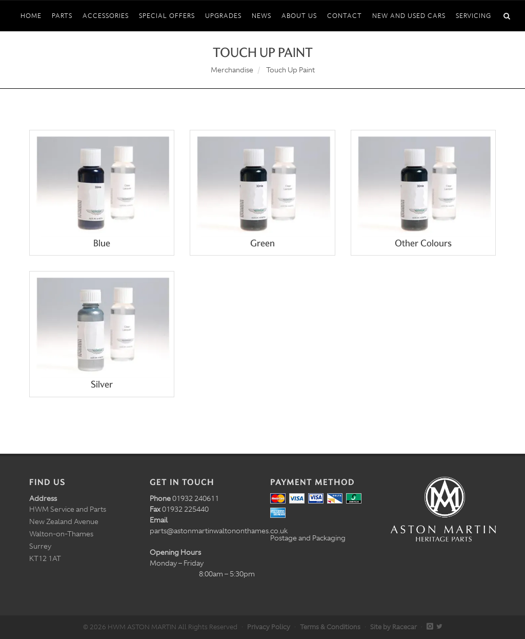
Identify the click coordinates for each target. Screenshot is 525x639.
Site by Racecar (393, 627)
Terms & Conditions (330, 627)
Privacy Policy (268, 627)
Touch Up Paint (290, 69)
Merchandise (232, 69)
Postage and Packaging (308, 538)
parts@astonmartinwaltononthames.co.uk (219, 530)
